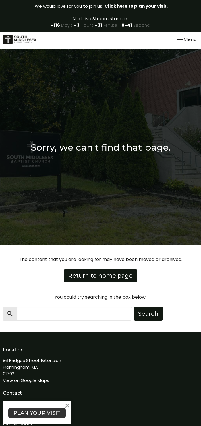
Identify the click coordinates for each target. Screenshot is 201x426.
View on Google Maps (26, 380)
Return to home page (100, 275)
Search (148, 313)
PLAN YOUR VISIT (37, 413)
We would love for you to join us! (101, 6)
